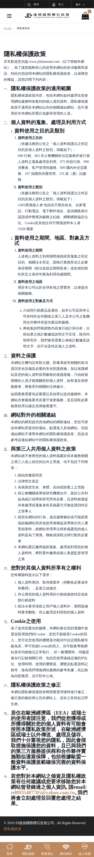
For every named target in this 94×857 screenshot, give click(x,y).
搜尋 (33, 4)
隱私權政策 (12, 829)
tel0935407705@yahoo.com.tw (43, 792)
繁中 (80, 4)
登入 (58, 4)
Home (8, 28)
